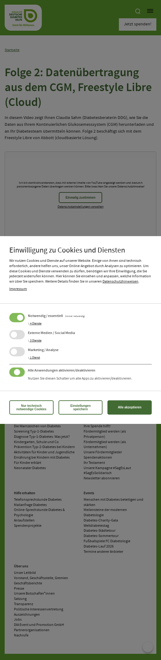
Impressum (18, 289)
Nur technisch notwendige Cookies (31, 407)
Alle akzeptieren (129, 407)
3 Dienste (34, 340)
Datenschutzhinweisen (120, 281)
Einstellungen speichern (80, 407)
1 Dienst (34, 357)
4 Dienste (34, 323)
